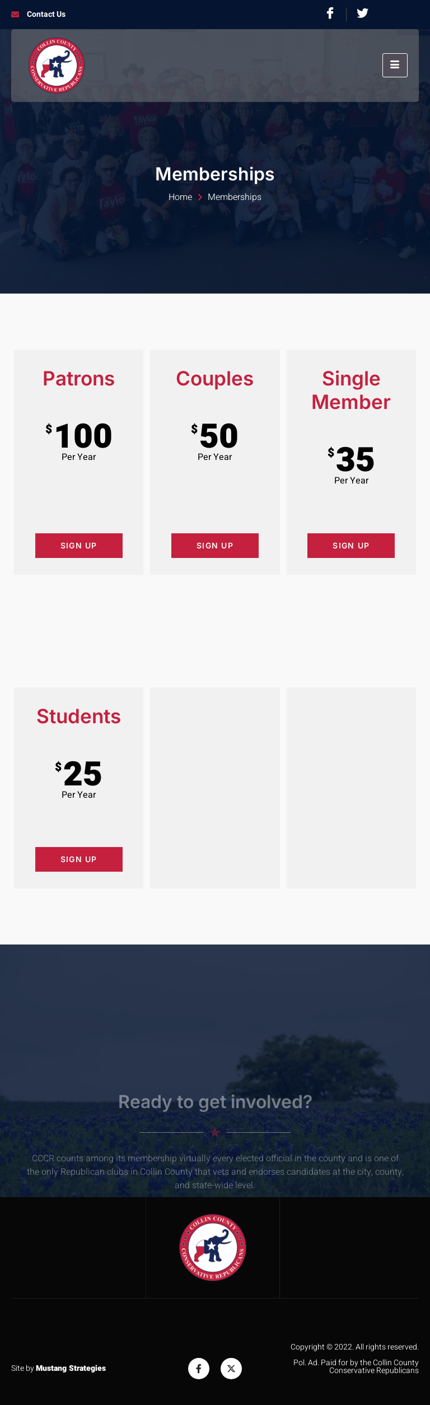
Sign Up (78, 545)
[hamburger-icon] (395, 65)
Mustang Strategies (71, 1368)
